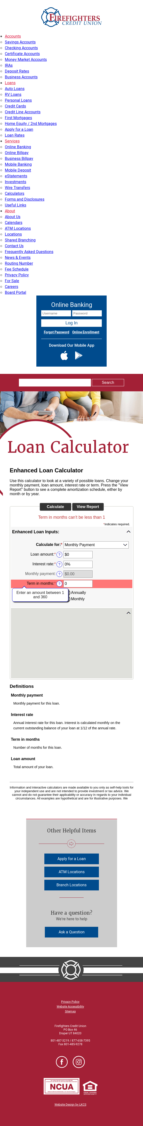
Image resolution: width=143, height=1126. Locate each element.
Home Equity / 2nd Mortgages (31, 124)
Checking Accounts (21, 48)
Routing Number (19, 263)
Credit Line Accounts (22, 112)
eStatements (16, 176)
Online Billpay (17, 153)
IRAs (9, 65)
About (10, 211)
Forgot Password (56, 332)
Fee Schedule (17, 269)
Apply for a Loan (19, 129)
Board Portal (15, 293)
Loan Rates (14, 135)
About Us (12, 217)
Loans (10, 83)
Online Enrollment (85, 332)
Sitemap (70, 1011)
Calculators (14, 194)
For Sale (12, 281)
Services (12, 141)
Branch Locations (71, 885)
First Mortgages (18, 118)
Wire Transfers (17, 188)
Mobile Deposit (18, 170)
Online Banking (18, 147)
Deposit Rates (17, 71)
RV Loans (13, 95)
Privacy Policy (17, 275)
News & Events (18, 258)
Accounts (13, 36)
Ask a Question (72, 932)
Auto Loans (14, 89)
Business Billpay (19, 159)
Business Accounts (21, 77)
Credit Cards (15, 106)
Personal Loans (18, 100)
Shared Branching (20, 240)
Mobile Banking (18, 164)
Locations (13, 234)
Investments (15, 182)
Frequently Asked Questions (29, 252)
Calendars (13, 223)
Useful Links (15, 205)
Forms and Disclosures (24, 199)
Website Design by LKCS (70, 1104)
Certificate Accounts (22, 54)
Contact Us (14, 246)
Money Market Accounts (26, 60)
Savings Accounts (20, 42)
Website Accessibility (70, 1006)
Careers (11, 287)
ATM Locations (18, 228)
